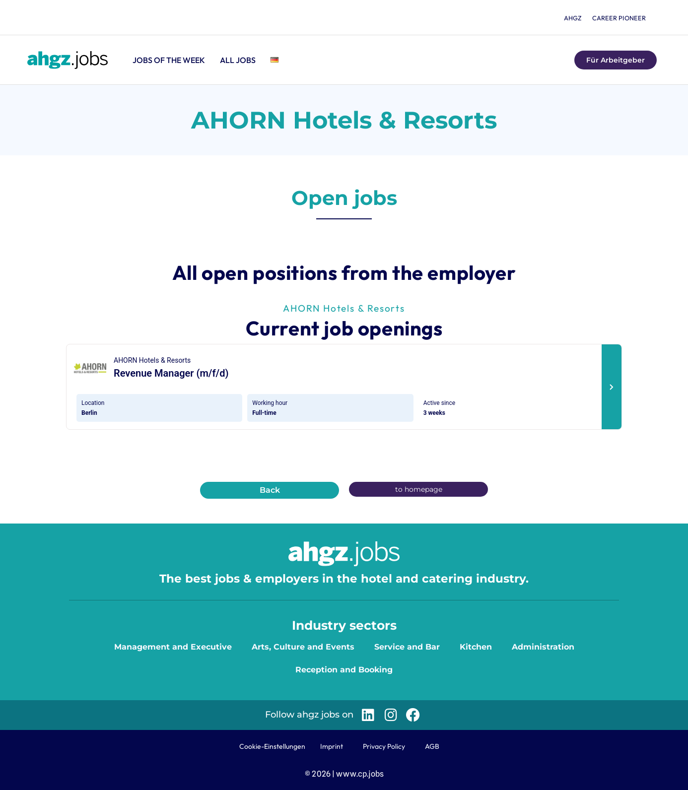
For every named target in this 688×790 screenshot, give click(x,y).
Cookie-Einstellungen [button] (272, 746)
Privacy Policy (384, 746)
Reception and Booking (344, 669)
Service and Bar (407, 647)
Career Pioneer (618, 18)
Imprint (331, 746)
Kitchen (476, 647)
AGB (432, 746)
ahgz (570, 18)
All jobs (238, 60)
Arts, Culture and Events (303, 647)
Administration (543, 647)
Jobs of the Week (169, 60)
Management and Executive (173, 647)
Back (270, 490)
